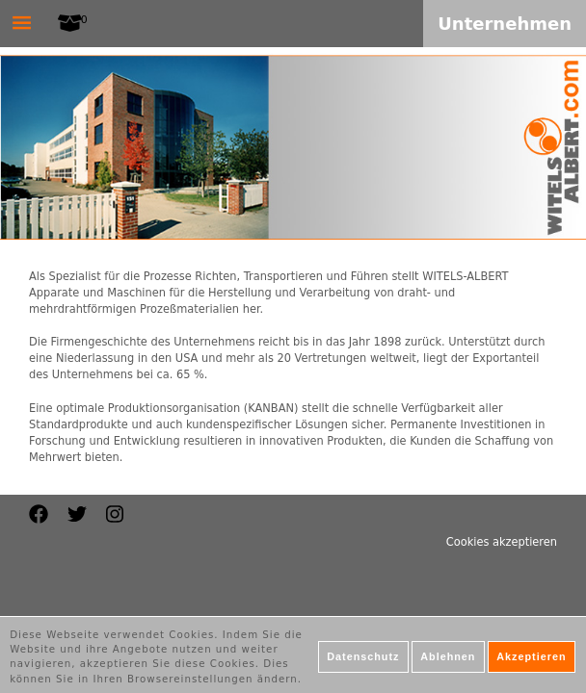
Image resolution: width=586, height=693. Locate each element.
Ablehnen (447, 661)
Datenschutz (363, 661)
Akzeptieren (531, 661)
